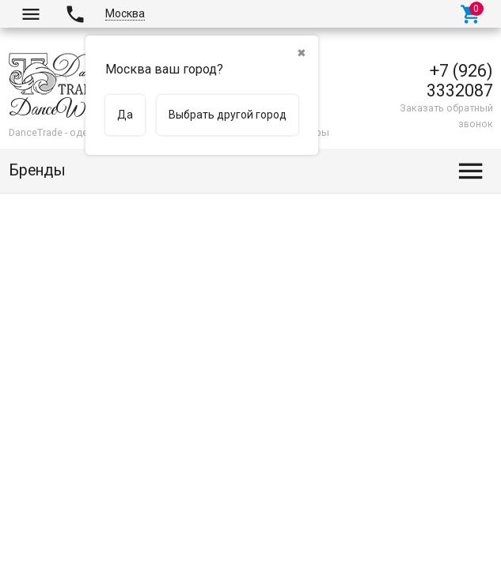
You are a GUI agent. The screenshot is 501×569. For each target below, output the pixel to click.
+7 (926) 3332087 (460, 80)
